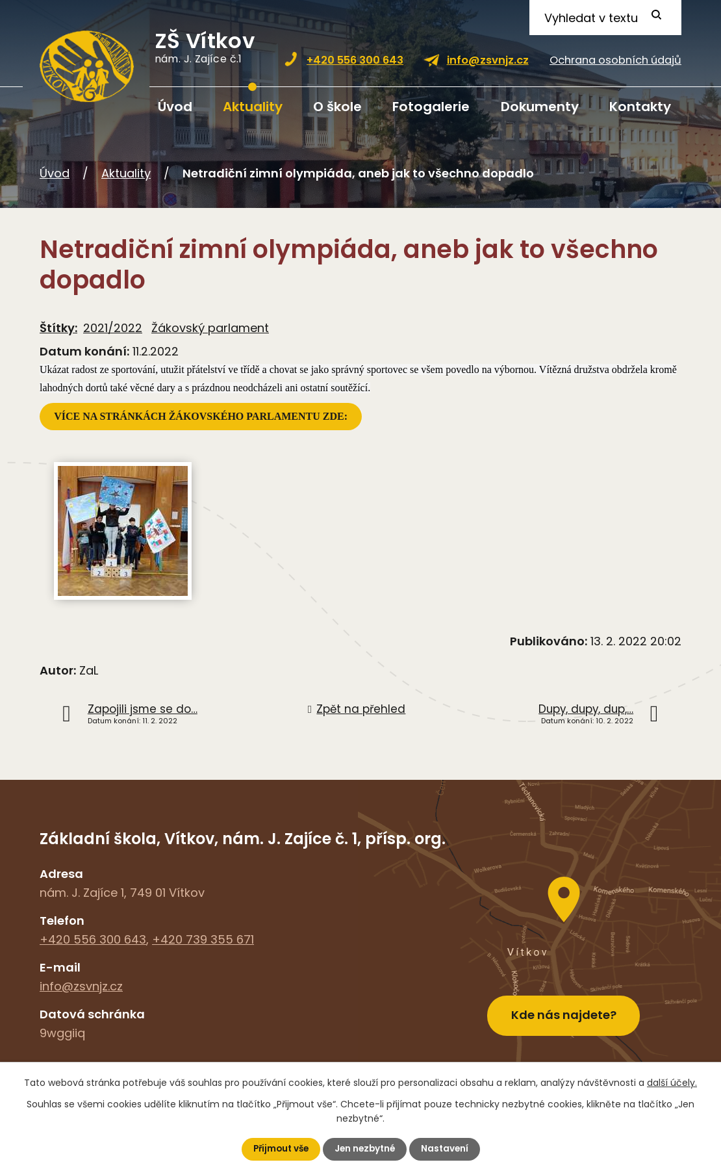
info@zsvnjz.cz (488, 60)
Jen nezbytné (366, 1148)
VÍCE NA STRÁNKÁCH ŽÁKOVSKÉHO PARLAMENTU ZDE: (202, 416)
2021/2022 (112, 328)
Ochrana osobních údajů (615, 60)
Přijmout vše (278, 1148)
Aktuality (253, 106)
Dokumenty (540, 106)
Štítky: (58, 328)
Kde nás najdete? (563, 1011)
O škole (337, 106)
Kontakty (640, 106)
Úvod (175, 106)
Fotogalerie (431, 106)
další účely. (672, 1082)
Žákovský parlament (210, 328)
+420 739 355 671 (203, 939)
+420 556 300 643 (355, 60)
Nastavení (448, 1148)
